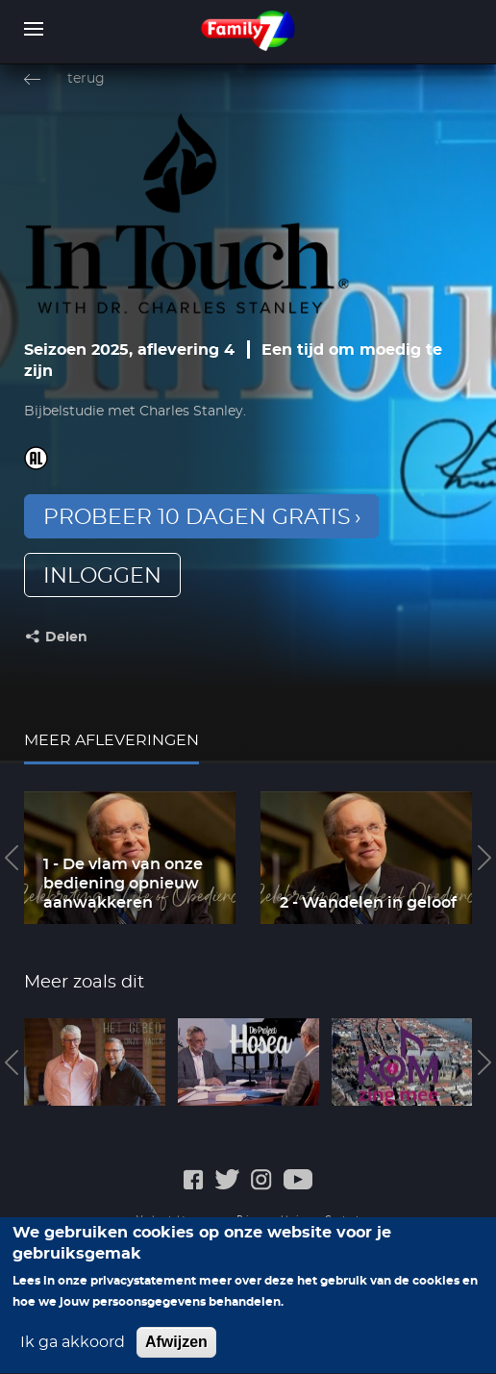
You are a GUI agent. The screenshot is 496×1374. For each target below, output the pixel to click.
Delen (66, 637)
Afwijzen (176, 1352)
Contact (342, 1219)
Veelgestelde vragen (178, 1219)
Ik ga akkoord (72, 1353)
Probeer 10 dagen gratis (197, 517)
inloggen (102, 576)
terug (86, 79)
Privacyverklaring (273, 1219)
